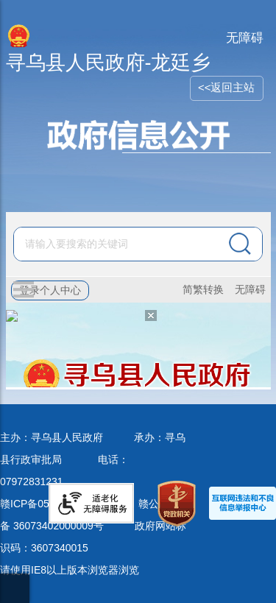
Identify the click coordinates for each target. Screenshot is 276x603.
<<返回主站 (226, 87)
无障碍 (244, 38)
